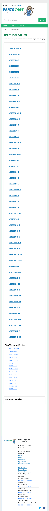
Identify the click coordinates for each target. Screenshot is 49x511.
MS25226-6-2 (14, 60)
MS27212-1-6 (14, 166)
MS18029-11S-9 (15, 190)
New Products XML (24, 464)
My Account (22, 462)
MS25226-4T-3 (14, 54)
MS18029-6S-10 (15, 272)
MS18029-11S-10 (15, 254)
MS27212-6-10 (14, 284)
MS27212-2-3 (14, 137)
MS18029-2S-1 (14, 119)
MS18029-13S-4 (15, 325)
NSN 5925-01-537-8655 (25, 486)
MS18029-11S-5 (15, 142)
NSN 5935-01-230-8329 (25, 505)
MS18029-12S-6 (15, 213)
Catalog (14, 25)
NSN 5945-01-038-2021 (25, 492)
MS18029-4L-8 (14, 84)
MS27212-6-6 (14, 195)
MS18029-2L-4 (14, 278)
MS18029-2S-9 (14, 307)
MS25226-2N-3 (14, 101)
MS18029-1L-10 (15, 337)
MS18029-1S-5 (14, 225)
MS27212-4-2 (14, 266)
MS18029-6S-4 (14, 231)
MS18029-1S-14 (15, 296)
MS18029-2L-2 (14, 248)
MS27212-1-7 (14, 207)
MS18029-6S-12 (15, 302)
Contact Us (21, 460)
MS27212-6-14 (13, 389)
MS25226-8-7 (14, 131)
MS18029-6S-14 (15, 319)
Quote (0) (23, 25)
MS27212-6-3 (14, 107)
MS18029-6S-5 (14, 237)
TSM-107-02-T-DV (16, 48)
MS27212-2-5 (14, 201)
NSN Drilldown (22, 468)
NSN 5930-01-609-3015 (25, 480)
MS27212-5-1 (14, 148)
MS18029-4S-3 (14, 290)
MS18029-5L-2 (14, 331)
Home (5, 25)
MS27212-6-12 (14, 313)
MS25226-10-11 (15, 154)
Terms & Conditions (24, 472)
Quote (20, 458)
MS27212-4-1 (14, 172)
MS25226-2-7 (14, 95)
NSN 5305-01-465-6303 (25, 499)
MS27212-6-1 (14, 89)
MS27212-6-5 (14, 184)
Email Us (19, 5)
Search (42, 20)
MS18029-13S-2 (15, 243)
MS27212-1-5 (14, 178)
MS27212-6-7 (14, 219)
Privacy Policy (22, 470)
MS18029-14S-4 (15, 113)
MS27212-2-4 (14, 160)
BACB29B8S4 (14, 72)
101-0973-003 (14, 78)
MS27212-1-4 (14, 125)
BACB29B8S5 (14, 66)
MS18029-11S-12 (15, 260)
